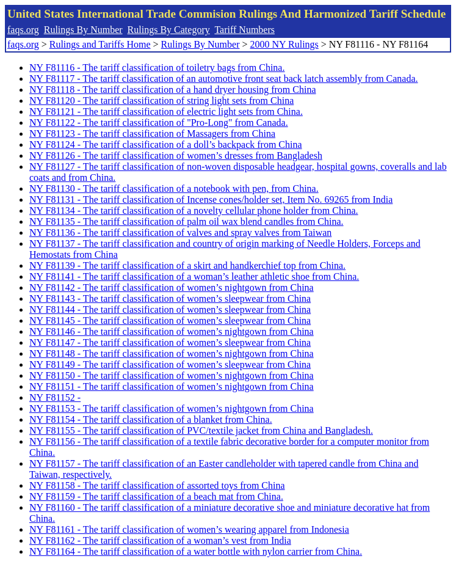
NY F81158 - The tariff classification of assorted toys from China (157, 485)
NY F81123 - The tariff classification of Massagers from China (152, 133)
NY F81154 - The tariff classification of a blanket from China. (150, 419)
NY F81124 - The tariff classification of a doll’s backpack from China (165, 144)
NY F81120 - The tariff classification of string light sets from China (161, 100)
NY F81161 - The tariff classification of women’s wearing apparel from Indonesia (189, 529)
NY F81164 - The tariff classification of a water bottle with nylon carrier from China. (195, 551)
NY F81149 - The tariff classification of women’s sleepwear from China (170, 364)
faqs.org (23, 29)
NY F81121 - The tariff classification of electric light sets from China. (166, 111)
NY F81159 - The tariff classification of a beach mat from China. (156, 496)
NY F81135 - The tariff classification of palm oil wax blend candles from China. (186, 221)
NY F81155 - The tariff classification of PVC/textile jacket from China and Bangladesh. (201, 430)
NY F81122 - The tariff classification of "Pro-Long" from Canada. (158, 122)
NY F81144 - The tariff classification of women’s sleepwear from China (170, 309)
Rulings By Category (169, 29)
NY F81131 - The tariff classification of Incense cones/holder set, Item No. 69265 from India (211, 199)
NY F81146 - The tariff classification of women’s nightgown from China (171, 331)
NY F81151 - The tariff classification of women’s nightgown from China (171, 386)
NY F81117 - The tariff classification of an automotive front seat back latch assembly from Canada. (223, 78)
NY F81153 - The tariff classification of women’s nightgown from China (171, 408)
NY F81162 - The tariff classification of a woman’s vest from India (160, 540)
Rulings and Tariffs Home (100, 44)
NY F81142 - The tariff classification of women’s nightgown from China (171, 287)
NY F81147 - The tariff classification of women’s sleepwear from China (170, 342)
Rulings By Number (83, 29)
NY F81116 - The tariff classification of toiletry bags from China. (156, 67)
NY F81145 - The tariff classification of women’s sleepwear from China (170, 320)
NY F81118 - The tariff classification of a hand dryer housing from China (172, 89)
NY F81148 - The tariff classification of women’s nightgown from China (171, 353)
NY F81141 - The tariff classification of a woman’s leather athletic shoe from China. (194, 276)
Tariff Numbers (244, 29)
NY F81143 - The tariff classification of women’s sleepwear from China (170, 298)
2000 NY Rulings (284, 44)
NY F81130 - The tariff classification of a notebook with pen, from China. (174, 188)
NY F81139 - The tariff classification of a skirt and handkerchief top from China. (187, 265)
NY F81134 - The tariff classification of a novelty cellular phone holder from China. (193, 210)
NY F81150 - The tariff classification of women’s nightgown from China (171, 375)
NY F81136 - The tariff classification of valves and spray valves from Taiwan (180, 232)
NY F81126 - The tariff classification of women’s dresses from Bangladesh (175, 155)
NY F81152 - (55, 397)
